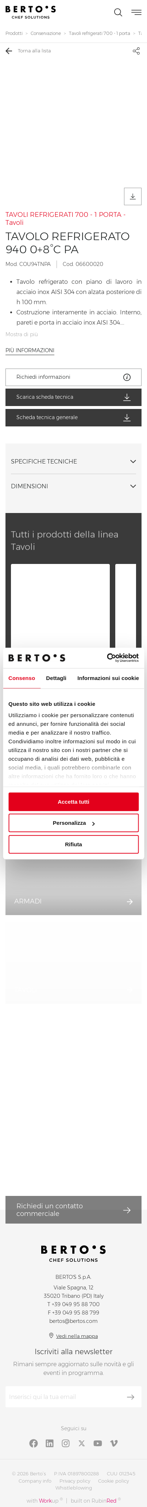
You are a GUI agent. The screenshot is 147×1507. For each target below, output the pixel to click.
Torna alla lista (28, 51)
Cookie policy (113, 1481)
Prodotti (14, 33)
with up (45, 1500)
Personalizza (74, 823)
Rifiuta (73, 844)
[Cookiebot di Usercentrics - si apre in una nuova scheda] (107, 658)
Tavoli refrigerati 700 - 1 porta (99, 33)
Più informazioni (29, 350)
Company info (35, 1481)
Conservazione (46, 33)
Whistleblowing (73, 1488)
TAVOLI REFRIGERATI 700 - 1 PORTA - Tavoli (65, 219)
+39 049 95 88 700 (76, 1304)
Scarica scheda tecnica (73, 397)
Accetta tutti (73, 802)
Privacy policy (74, 1481)
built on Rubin (96, 1500)
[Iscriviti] (131, 1397)
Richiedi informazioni (73, 377)
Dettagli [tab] (56, 678)
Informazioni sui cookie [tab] (108, 678)
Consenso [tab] (21, 678)
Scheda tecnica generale (73, 417)
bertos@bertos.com (73, 1321)
